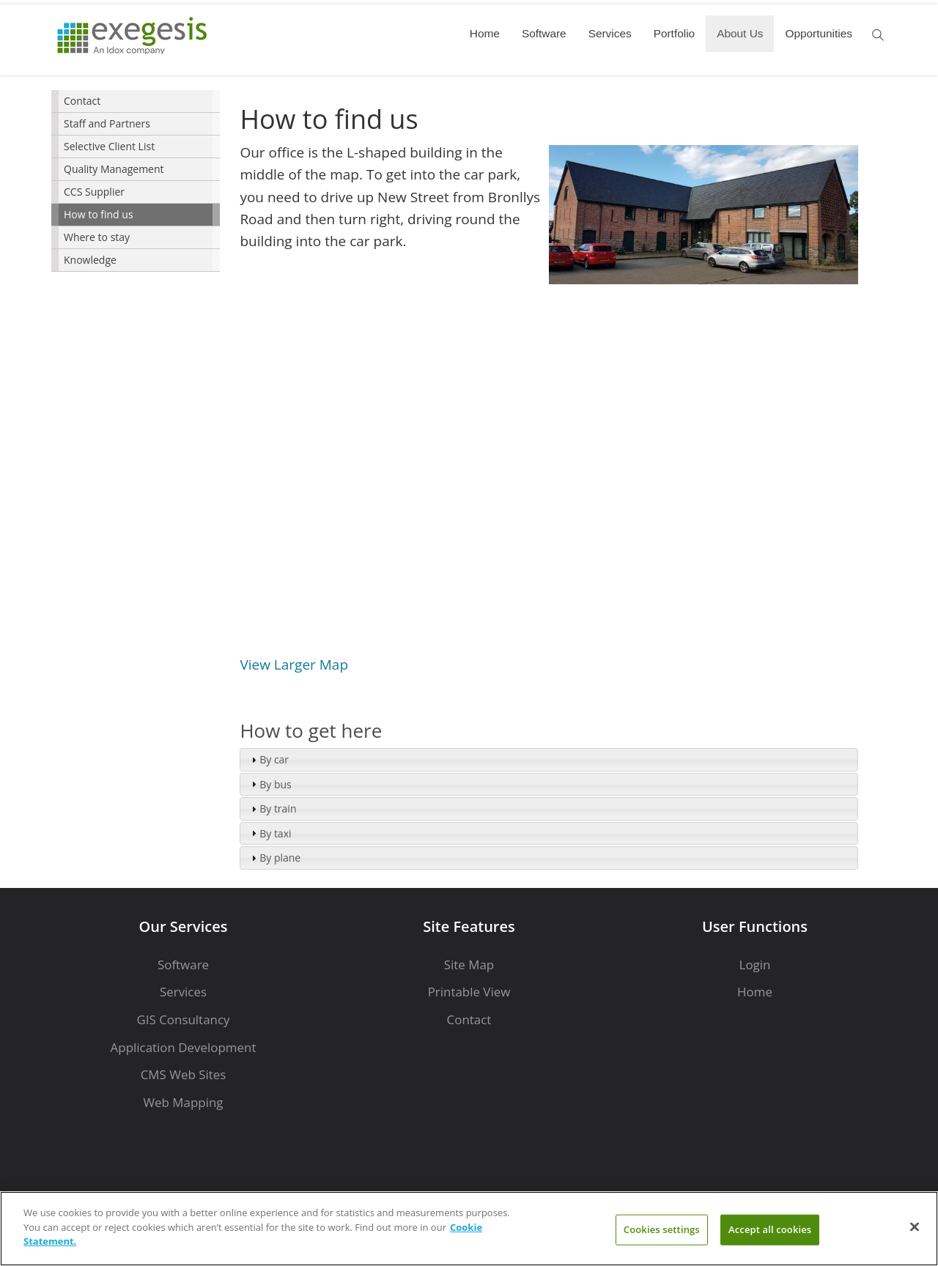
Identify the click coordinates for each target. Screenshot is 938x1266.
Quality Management (114, 169)
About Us (740, 33)
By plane (279, 858)
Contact (82, 101)
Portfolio (674, 33)
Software (544, 33)
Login (755, 964)
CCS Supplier (94, 192)
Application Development (183, 1047)
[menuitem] (135, 101)
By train (277, 808)
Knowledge (90, 260)
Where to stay (97, 237)
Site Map (469, 964)
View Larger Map (294, 664)
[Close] (914, 1227)
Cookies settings (662, 1229)
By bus (275, 784)
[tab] (549, 759)
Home (485, 33)
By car (274, 759)
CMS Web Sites (183, 1074)
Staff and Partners (107, 123)
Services (610, 33)
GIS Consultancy (182, 1019)
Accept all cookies (769, 1229)
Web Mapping (183, 1102)
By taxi (275, 833)
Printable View (469, 991)
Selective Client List (109, 146)
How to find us (98, 214)
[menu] (135, 181)
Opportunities (818, 33)
